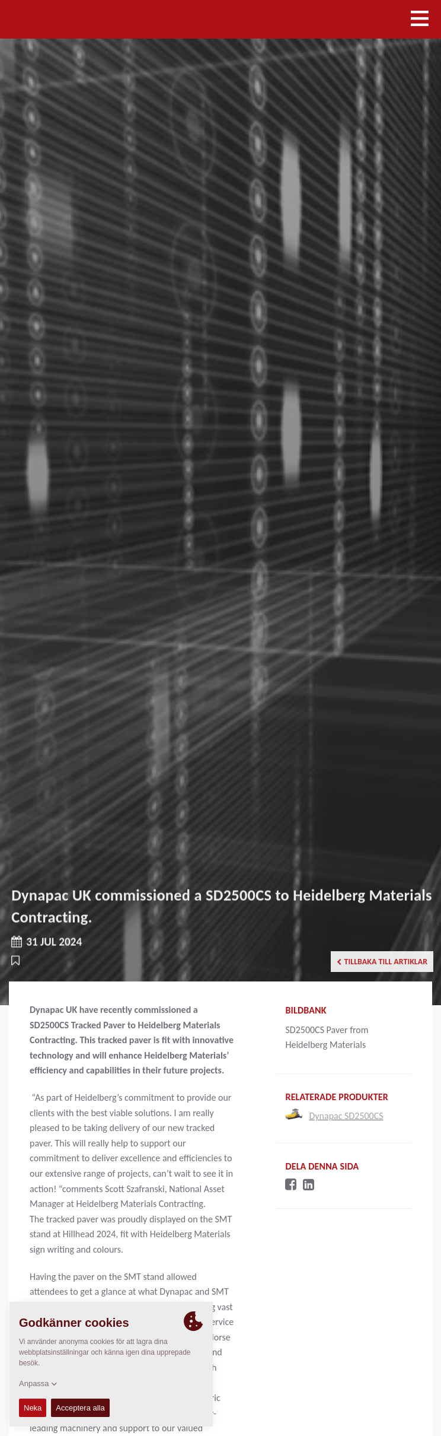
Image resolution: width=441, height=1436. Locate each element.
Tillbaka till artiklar (382, 962)
